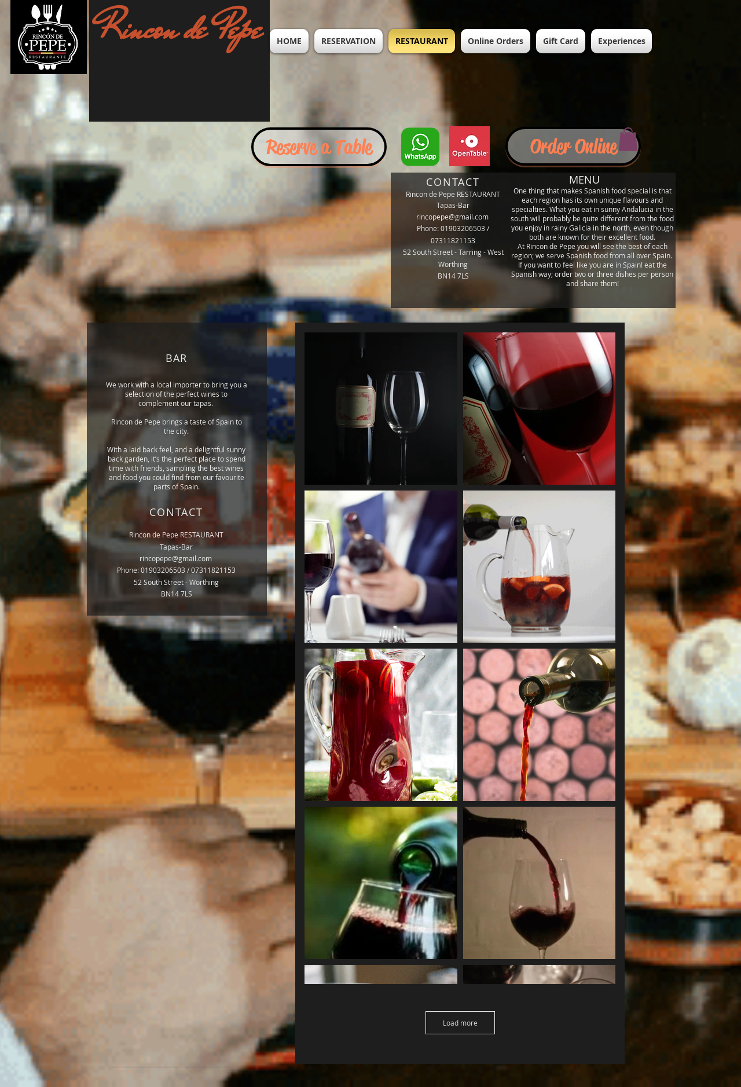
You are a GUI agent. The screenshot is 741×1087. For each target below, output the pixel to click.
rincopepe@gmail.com (452, 216)
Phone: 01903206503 (451, 228)
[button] (628, 139)
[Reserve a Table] (319, 146)
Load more (460, 1022)
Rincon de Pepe (180, 28)
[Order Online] (573, 146)
